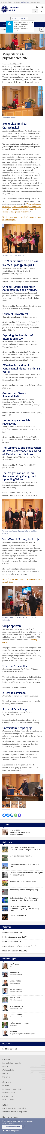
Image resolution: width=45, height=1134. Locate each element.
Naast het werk (8, 1100)
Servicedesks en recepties (11, 1063)
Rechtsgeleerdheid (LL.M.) (12, 932)
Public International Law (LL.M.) (14, 937)
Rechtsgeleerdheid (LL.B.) (12, 942)
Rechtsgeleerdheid (9, 1049)
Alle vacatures (7, 1096)
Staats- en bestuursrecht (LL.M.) (14, 951)
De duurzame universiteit (11, 1089)
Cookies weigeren (12, 1131)
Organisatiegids (35, 2)
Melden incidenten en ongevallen (14, 1112)
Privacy (5, 1073)
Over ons (5, 1086)
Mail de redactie (8, 1070)
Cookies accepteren (12, 1127)
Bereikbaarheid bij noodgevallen (14, 1108)
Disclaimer (6, 1077)
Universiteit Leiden (6, 2)
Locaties (5, 1066)
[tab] (6, 804)
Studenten (17, 2)
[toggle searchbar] (42, 7)
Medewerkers (25, 2)
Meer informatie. (8, 1123)
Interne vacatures (8, 1093)
